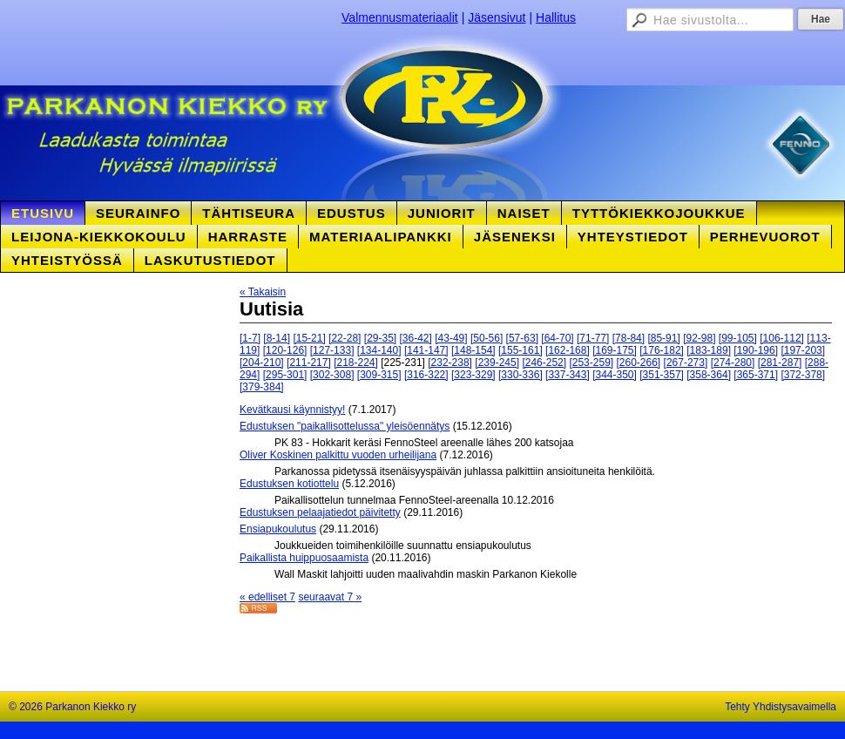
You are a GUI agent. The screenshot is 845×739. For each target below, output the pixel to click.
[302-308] (332, 375)
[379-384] (262, 387)
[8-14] (276, 338)
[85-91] (663, 338)
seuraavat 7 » (330, 597)
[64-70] (557, 338)
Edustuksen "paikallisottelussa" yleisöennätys (345, 426)
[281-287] (780, 362)
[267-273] (686, 362)
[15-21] (309, 338)
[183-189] (708, 350)
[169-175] (614, 350)
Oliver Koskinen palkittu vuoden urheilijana (338, 455)
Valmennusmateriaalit (399, 17)
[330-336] (520, 375)
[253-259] (591, 362)
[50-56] (486, 338)
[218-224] (356, 362)
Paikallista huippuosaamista (304, 558)
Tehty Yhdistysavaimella (780, 707)
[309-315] (379, 375)
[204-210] (262, 362)
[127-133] (332, 350)
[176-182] (661, 350)
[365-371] (755, 375)
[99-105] (738, 338)
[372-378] (803, 375)
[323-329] (473, 375)
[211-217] (309, 362)
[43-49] (451, 338)
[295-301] (285, 375)
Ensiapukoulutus (278, 529)
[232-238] (450, 362)
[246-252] (544, 362)
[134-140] (379, 350)
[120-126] (285, 350)
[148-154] (473, 350)
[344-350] (614, 375)
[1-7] (250, 338)
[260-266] (639, 362)
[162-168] (567, 350)
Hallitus (556, 17)
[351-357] (661, 375)
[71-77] (593, 338)
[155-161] (520, 350)
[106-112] (782, 338)
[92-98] (699, 338)
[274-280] (733, 362)
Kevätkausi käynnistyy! (292, 409)
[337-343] (567, 375)
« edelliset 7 (267, 597)
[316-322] (426, 375)
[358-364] (708, 375)
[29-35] (380, 338)
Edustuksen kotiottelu (289, 484)
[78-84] (628, 338)
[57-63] (522, 338)
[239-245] (497, 362)
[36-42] (416, 338)
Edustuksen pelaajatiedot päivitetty (320, 512)
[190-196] (755, 350)
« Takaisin (263, 292)
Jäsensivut (496, 17)
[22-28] (344, 338)
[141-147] (426, 350)
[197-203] (803, 350)
